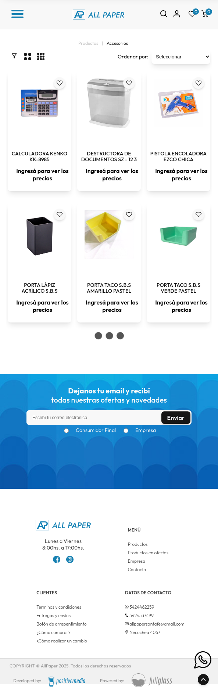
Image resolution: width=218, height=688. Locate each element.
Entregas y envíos (53, 615)
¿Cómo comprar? (53, 632)
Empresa (145, 430)
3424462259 (141, 607)
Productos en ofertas (148, 552)
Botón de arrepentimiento (61, 624)
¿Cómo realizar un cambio (61, 641)
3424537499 (141, 615)
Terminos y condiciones (58, 607)
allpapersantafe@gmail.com (156, 624)
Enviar (176, 417)
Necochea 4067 (144, 632)
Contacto (137, 569)
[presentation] (109, 451)
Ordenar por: (133, 56)
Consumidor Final (96, 430)
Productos (138, 544)
